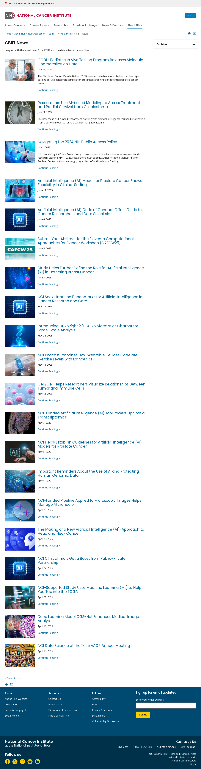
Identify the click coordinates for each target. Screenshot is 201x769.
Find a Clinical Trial (58, 715)
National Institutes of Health (182, 757)
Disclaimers (98, 715)
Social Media (12, 715)
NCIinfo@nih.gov (166, 746)
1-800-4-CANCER (142, 746)
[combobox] (168, 15)
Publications (55, 704)
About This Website (16, 699)
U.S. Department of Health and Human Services (172, 753)
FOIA (94, 704)
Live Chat (123, 746)
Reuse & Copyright (15, 710)
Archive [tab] (177, 44)
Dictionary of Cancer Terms (63, 710)
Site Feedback (188, 746)
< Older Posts (12, 678)
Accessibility (98, 699)
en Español (11, 704)
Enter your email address (150, 699)
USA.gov (192, 764)
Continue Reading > (49, 90)
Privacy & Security (102, 710)
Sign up (143, 714)
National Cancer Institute (184, 760)
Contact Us (54, 699)
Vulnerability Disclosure (105, 721)
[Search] (190, 15)
